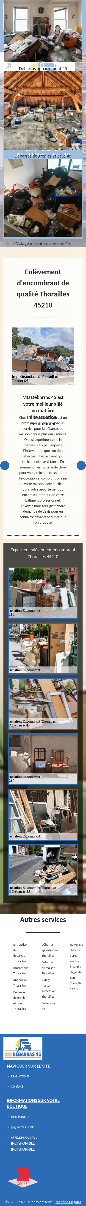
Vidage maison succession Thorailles (48, 988)
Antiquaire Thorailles (20, 983)
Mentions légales (68, 1202)
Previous (4, 465)
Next (81, 465)
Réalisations (20, 1076)
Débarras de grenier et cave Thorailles (20, 1000)
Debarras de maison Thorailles (48, 967)
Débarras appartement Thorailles (48, 950)
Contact (17, 1086)
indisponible (23, 1143)
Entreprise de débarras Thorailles (20, 953)
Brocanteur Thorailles (20, 970)
